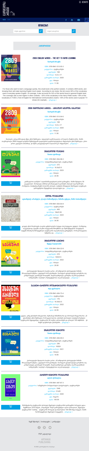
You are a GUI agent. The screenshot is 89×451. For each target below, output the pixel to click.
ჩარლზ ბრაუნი (54, 62)
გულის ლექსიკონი (54, 196)
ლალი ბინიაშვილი (49, 199)
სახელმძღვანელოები (53, 162)
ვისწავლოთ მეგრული (54, 330)
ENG (9, 19)
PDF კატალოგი (44, 434)
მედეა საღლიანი (54, 244)
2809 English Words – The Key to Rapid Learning (54, 58)
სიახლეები (45, 422)
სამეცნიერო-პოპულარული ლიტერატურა (53, 385)
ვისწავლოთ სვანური (54, 241)
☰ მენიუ (83, 2)
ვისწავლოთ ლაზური (54, 151)
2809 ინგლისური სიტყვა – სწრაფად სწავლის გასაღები (54, 108)
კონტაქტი (56, 422)
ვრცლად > (53, 100)
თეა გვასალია (54, 288)
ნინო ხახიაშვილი (78, 199)
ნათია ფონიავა (54, 154)
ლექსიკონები (59, 69)
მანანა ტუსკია (64, 199)
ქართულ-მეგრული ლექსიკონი (54, 375)
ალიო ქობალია (54, 378)
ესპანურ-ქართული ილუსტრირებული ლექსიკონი (54, 285)
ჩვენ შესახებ (34, 422)
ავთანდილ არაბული (31, 199)
